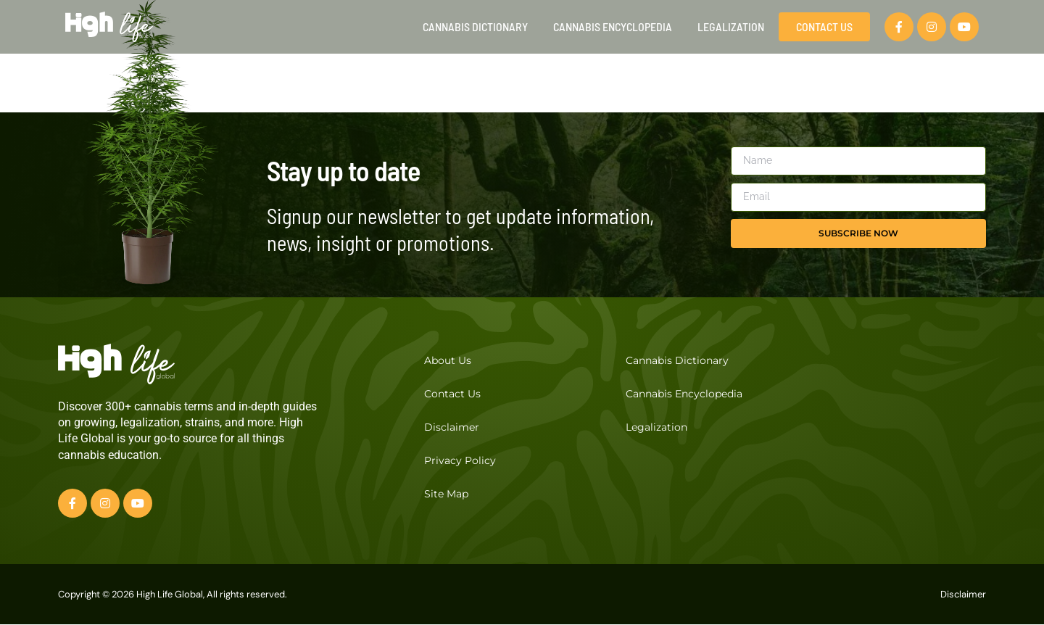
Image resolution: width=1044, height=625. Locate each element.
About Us (447, 360)
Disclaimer (451, 427)
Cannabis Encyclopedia (612, 26)
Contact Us (452, 393)
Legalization (730, 26)
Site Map (446, 493)
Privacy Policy (460, 460)
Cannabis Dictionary (475, 26)
